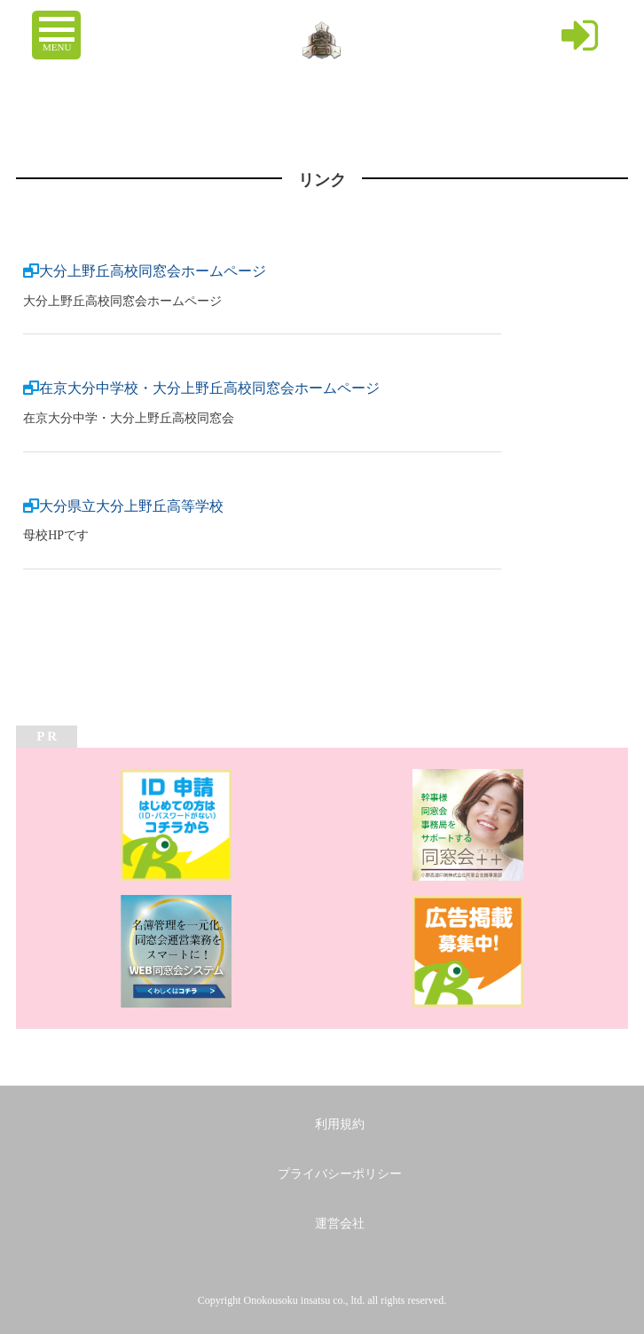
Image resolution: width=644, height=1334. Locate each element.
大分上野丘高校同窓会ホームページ (152, 271)
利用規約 (340, 1124)
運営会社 (340, 1223)
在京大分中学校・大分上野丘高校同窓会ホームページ (209, 388)
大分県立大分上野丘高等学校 (131, 506)
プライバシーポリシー (340, 1174)
